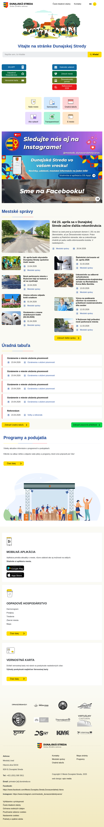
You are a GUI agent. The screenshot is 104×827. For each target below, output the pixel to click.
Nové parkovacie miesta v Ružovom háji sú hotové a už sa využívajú (35, 278)
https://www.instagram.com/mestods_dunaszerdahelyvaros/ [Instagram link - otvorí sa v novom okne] (37, 794)
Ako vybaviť (33, 122)
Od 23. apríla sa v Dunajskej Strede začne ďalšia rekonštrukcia (76, 223)
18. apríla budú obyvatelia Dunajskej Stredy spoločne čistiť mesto (36, 259)
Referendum (13, 411)
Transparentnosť (52, 122)
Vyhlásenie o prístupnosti (13, 802)
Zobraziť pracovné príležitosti (85, 425)
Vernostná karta (11, 80)
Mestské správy (58, 759)
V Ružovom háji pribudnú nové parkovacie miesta (88, 320)
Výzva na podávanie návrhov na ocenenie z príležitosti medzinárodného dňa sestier (89, 301)
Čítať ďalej (11, 464)
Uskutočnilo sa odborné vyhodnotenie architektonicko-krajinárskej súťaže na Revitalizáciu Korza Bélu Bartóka (89, 279)
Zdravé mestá (67, 74)
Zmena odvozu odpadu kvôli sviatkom (34, 296)
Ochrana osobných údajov (14, 809)
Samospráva (52, 107)
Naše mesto (33, 107)
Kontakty (77, 4)
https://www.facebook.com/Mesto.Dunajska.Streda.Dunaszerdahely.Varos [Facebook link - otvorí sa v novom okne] (33, 790)
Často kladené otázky (62, 4)
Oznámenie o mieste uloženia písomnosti (27, 358)
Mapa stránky (82, 756)
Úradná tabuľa (71, 107)
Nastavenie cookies (11, 816)
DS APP (11, 67)
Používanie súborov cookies (14, 812)
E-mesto (70, 122)
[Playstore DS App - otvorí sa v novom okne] (15, 567)
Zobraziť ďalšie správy (66, 338)
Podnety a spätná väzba (13, 819)
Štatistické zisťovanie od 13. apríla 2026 (87, 258)
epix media (66, 779)
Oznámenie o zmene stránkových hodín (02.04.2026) (32, 314)
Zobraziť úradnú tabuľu (14, 425)
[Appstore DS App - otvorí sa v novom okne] (15, 574)
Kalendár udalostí (67, 67)
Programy (81, 759)
